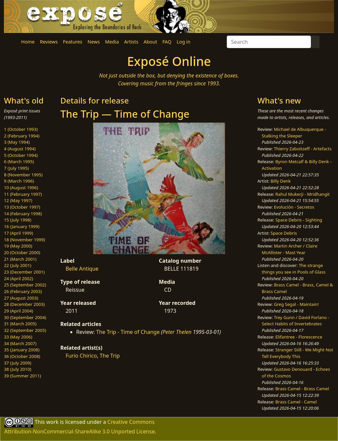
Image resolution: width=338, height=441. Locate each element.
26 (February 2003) (23, 291)
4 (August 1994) (20, 149)
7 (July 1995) (16, 168)
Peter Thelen (176, 332)
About (150, 42)
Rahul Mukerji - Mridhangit (302, 194)
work (52, 422)
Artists (131, 42)
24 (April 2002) (18, 278)
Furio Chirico (81, 355)
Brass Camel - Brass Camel (302, 389)
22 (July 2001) (17, 265)
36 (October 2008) (22, 356)
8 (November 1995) (23, 175)
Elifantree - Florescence (298, 337)
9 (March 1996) (19, 181)
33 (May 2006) (18, 337)
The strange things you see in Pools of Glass (293, 268)
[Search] (269, 42)
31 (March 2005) (20, 324)
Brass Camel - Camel (296, 402)
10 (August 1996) (21, 188)
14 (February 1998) (23, 214)
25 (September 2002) (25, 285)
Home (28, 42)
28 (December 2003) (24, 304)
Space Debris (284, 233)
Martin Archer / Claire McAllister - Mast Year (289, 249)
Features (72, 42)
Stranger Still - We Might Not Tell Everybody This (297, 353)
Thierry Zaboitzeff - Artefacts (303, 149)
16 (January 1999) (21, 226)
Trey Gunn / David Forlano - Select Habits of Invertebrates (295, 320)
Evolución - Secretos (294, 207)
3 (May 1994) (17, 142)
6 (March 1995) (19, 161)
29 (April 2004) (18, 311)
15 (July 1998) (17, 220)
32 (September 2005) (25, 330)
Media (112, 42)
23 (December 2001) (24, 272)
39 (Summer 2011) (22, 376)
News (93, 42)
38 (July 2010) (17, 369)
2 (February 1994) (21, 136)
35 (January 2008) (21, 350)
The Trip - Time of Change (127, 332)
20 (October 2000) (22, 252)
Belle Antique (82, 268)
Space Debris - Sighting (298, 220)
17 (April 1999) (18, 233)
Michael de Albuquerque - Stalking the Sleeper (294, 132)
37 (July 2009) (17, 363)
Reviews (49, 42)
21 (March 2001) (20, 259)
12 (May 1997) (18, 200)
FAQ (166, 42)
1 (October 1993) (21, 129)
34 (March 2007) (20, 343)
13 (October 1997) (22, 207)
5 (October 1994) (21, 155)
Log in (183, 42)
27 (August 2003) (21, 298)
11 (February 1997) (23, 194)
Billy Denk (281, 181)
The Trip (110, 355)
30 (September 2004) (25, 317)
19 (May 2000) (18, 246)
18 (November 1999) (24, 240)
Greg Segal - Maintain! (296, 304)
